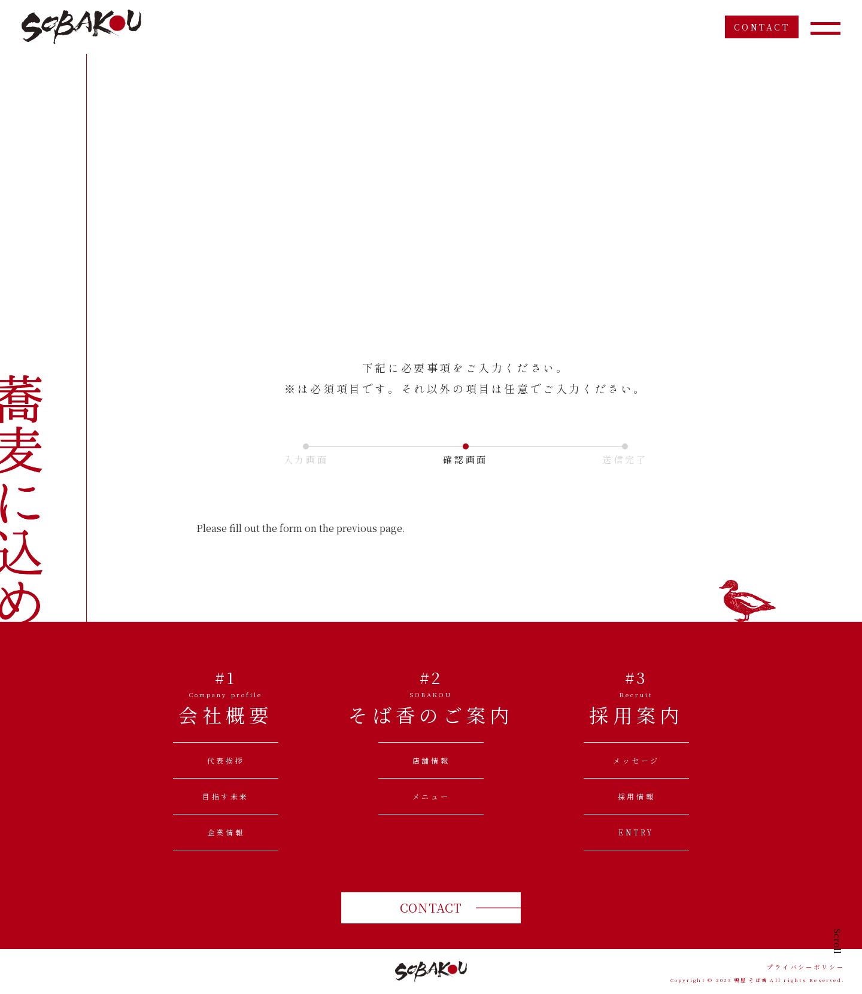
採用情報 (636, 796)
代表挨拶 (225, 760)
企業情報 (225, 832)
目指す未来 (225, 796)
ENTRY (636, 832)
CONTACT (762, 27)
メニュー (431, 796)
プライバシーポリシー (806, 967)
